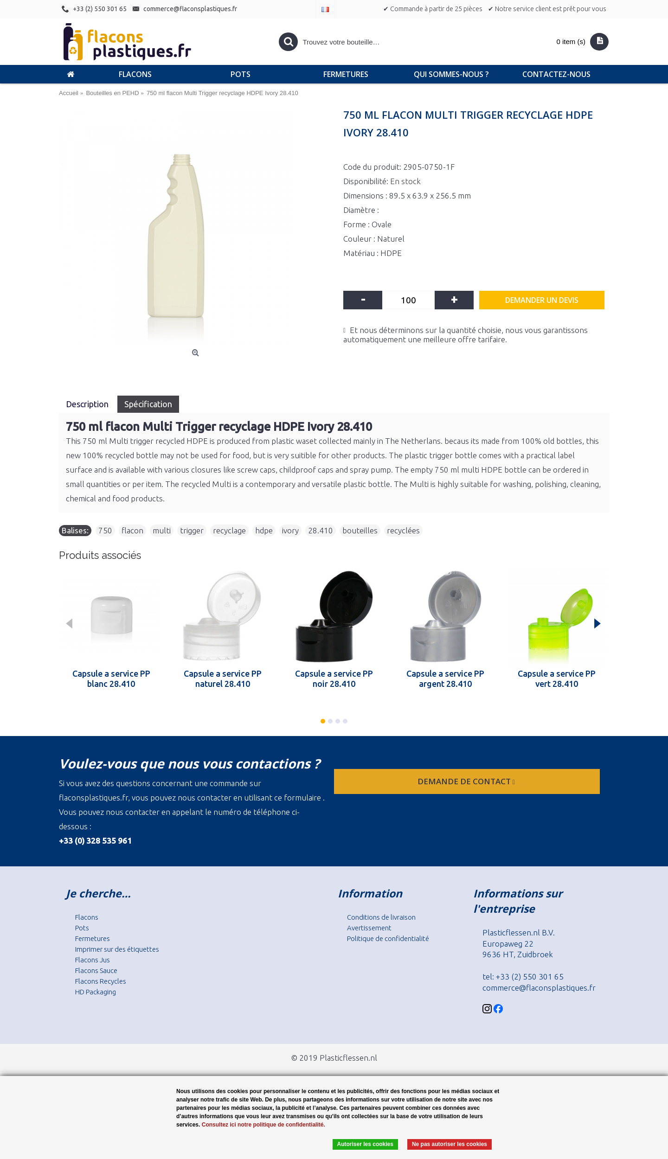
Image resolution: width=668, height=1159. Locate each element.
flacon (132, 530)
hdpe (264, 530)
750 (105, 530)
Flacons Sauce (96, 970)
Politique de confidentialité (388, 938)
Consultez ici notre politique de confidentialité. (263, 1124)
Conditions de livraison (381, 917)
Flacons (86, 917)
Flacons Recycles (100, 981)
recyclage (229, 530)
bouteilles (360, 530)
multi (162, 530)
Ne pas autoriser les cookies (449, 1144)
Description (88, 404)
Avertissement (369, 928)
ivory (290, 530)
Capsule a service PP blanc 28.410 (111, 678)
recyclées (403, 530)
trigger (192, 530)
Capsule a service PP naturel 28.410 (223, 678)
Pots (82, 928)
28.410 (320, 530)
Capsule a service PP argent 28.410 (445, 678)
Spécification (148, 404)
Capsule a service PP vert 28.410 (557, 678)
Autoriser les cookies (365, 1144)
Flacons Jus (92, 960)
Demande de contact (467, 781)
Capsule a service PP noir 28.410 (334, 678)
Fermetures (92, 938)
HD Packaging (95, 992)
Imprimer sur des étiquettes (117, 949)
